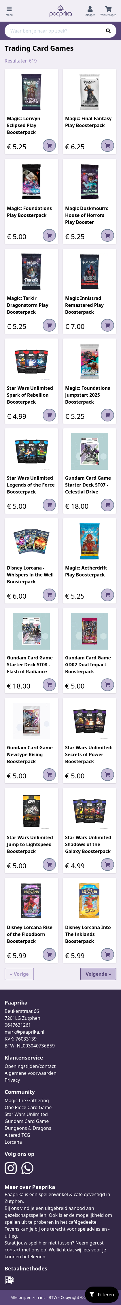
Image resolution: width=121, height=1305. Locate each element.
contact (12, 1250)
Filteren (102, 1294)
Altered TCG (17, 1135)
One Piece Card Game (28, 1107)
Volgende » (98, 974)
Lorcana (13, 1142)
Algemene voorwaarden (30, 1073)
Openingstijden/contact (30, 1066)
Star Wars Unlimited (26, 1114)
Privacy (12, 1080)
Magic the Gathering (27, 1100)
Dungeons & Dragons (28, 1128)
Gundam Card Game (27, 1121)
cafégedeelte (83, 1222)
